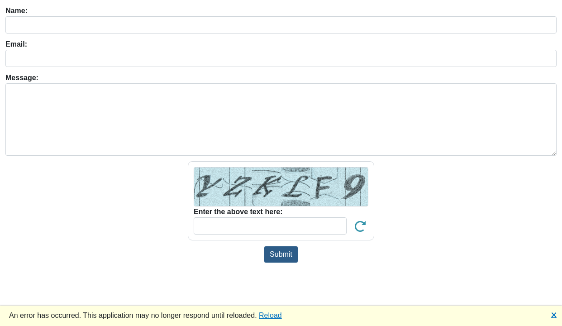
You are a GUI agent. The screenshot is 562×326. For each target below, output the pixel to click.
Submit (281, 254)
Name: (16, 10)
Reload (270, 315)
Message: (21, 78)
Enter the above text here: (238, 212)
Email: (16, 44)
